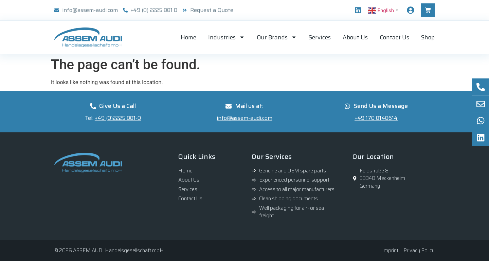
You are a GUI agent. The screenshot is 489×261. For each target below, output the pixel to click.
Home (188, 37)
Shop (428, 37)
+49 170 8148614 (376, 118)
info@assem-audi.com (244, 118)
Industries (226, 37)
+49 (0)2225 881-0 (118, 118)
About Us (355, 37)
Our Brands (277, 37)
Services (320, 37)
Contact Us (394, 37)
